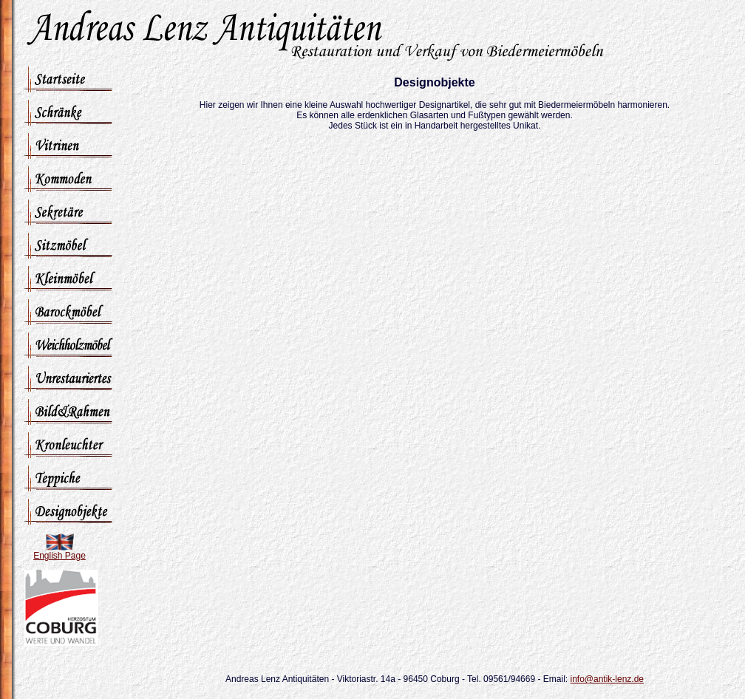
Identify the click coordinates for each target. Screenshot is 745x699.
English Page (59, 555)
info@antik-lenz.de (607, 679)
